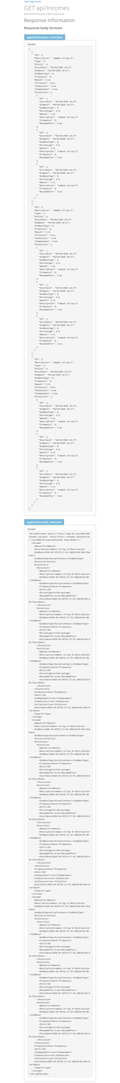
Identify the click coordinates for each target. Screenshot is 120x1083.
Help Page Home (32, 1)
